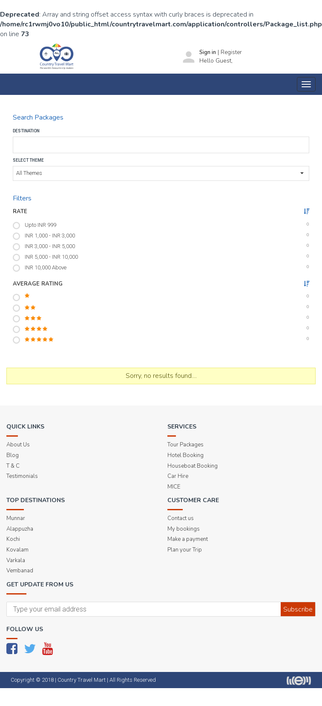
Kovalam (17, 550)
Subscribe (298, 609)
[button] (161, 173)
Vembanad (19, 571)
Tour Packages (185, 445)
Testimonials (22, 476)
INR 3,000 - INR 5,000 (50, 246)
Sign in (207, 52)
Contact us (180, 518)
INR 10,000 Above (45, 267)
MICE (173, 487)
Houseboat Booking (192, 466)
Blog (12, 455)
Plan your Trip (184, 550)
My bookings (183, 529)
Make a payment (187, 539)
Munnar (15, 518)
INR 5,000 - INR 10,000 (51, 257)
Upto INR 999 (40, 225)
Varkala (15, 560)
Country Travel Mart (82, 680)
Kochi (13, 539)
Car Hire (177, 476)
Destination (26, 131)
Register (231, 52)
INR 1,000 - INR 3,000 (50, 235)
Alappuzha (19, 529)
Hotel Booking (185, 455)
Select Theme (28, 160)
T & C (13, 466)
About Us (18, 445)
